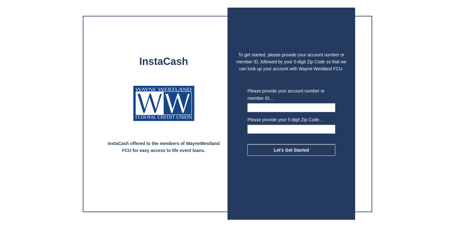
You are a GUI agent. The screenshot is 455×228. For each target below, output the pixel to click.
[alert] (163, 62)
